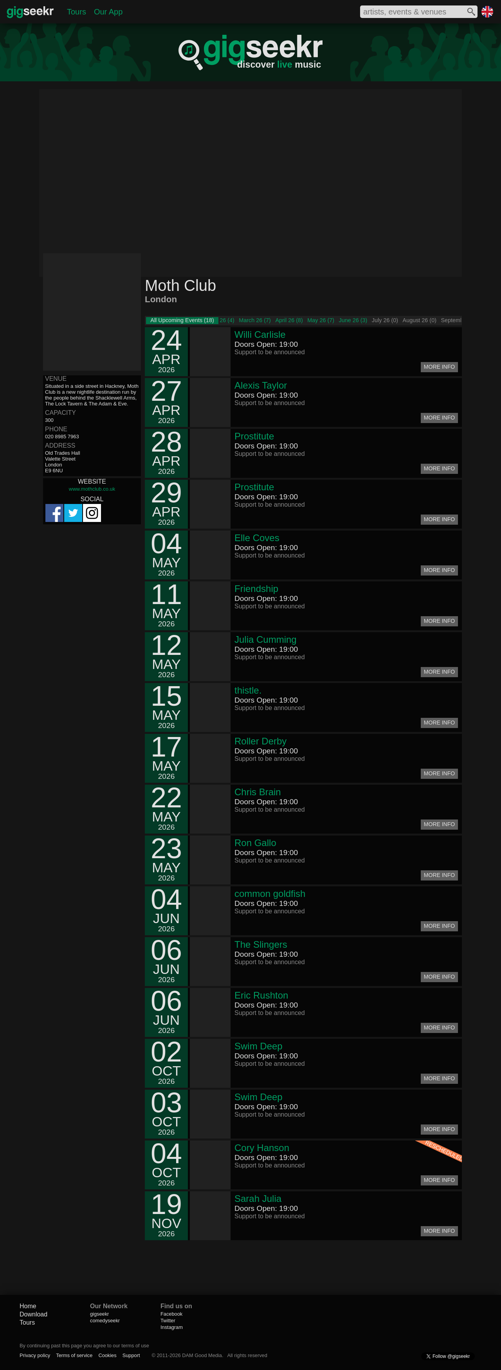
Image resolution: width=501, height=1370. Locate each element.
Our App (108, 11)
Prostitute (254, 436)
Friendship (256, 588)
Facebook (171, 1314)
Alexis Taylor (260, 385)
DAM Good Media (202, 1355)
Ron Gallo (255, 842)
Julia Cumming (265, 639)
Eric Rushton (261, 995)
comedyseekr (105, 1320)
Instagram (171, 1327)
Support (131, 1355)
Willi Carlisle (260, 334)
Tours (76, 11)
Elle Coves (256, 538)
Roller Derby (260, 741)
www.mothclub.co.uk (92, 489)
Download (33, 1314)
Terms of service (74, 1355)
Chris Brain (257, 792)
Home (28, 1306)
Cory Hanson (261, 1147)
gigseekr (99, 1314)
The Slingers (260, 944)
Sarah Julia (257, 1198)
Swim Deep (258, 1046)
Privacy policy (35, 1355)
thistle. (247, 690)
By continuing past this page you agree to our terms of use (84, 1345)
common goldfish (269, 893)
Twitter (167, 1320)
